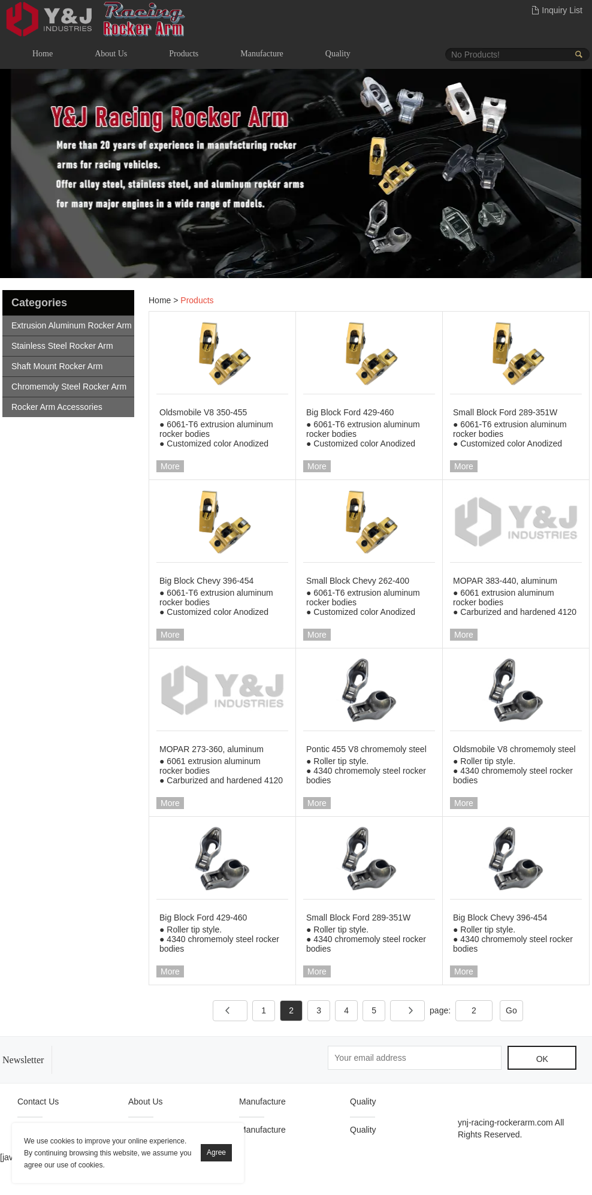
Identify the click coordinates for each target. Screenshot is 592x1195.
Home (42, 53)
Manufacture (261, 53)
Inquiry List (562, 10)
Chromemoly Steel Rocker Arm (68, 386)
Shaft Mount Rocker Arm (57, 366)
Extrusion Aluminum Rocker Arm (71, 325)
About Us (111, 53)
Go (511, 1010)
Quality (338, 53)
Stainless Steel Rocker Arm (62, 346)
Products (183, 53)
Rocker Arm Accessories (56, 407)
